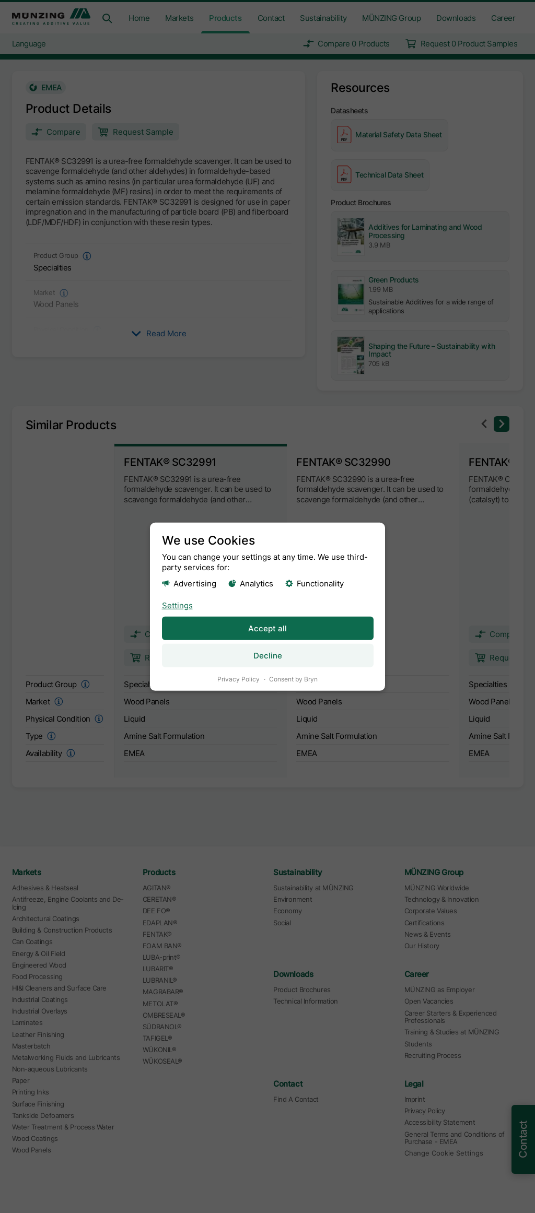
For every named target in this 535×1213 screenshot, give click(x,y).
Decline (267, 655)
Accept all (267, 628)
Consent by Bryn (293, 678)
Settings (177, 605)
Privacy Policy (238, 678)
